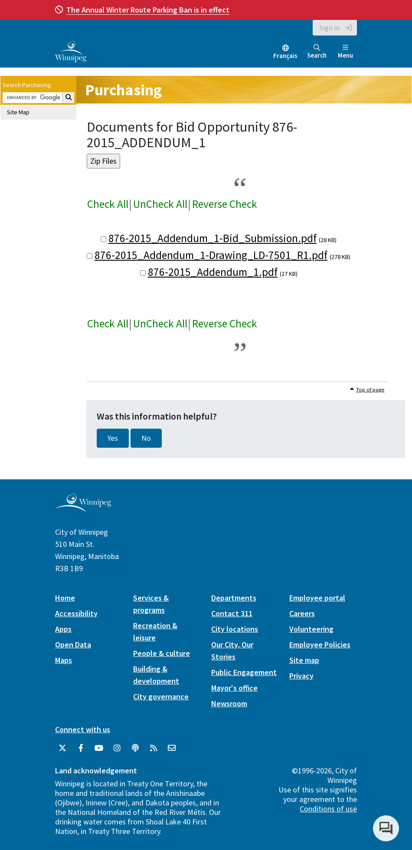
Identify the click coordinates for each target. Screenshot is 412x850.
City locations (234, 629)
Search (317, 51)
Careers (302, 613)
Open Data (73, 645)
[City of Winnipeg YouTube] (99, 748)
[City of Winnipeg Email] (171, 748)
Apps (63, 629)
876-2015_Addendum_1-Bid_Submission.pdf (212, 238)
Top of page (370, 389)
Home (65, 598)
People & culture (161, 653)
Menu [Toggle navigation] (345, 51)
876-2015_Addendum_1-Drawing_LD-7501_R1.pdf (211, 255)
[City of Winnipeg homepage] (83, 509)
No (146, 438)
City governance (161, 696)
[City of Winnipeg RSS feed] (153, 748)
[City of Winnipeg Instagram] (117, 748)
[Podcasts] (135, 748)
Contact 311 (231, 613)
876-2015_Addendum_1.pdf (213, 272)
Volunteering (311, 629)
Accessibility (76, 613)
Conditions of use (328, 809)
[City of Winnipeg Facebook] (80, 748)
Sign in (330, 27)
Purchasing (123, 90)
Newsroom (229, 703)
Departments (233, 598)
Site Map (18, 112)
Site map (304, 660)
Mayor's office (234, 688)
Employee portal (317, 598)
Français (285, 56)
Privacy (301, 676)
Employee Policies (319, 645)
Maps (63, 660)
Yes (113, 438)
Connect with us (82, 729)
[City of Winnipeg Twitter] (62, 748)
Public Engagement (244, 672)
